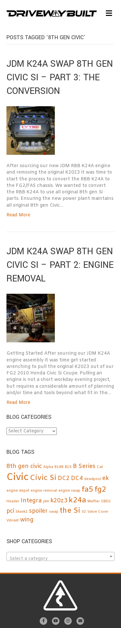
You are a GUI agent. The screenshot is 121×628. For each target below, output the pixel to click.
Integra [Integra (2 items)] (31, 501)
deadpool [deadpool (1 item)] (92, 479)
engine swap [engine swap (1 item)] (69, 490)
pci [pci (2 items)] (10, 511)
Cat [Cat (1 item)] (100, 467)
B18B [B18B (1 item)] (59, 467)
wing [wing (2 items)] (27, 520)
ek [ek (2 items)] (105, 478)
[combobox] (60, 556)
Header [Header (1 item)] (12, 501)
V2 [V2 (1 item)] (84, 511)
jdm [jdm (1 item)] (46, 501)
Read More (18, 215)
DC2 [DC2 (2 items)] (64, 478)
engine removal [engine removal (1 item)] (44, 490)
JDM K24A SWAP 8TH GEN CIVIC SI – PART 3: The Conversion (59, 77)
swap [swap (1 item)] (53, 511)
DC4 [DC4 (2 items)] (77, 478)
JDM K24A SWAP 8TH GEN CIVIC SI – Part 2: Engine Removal (60, 265)
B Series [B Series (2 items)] (84, 466)
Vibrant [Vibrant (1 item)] (12, 520)
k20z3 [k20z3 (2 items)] (58, 501)
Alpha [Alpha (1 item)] (48, 467)
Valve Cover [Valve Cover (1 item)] (97, 511)
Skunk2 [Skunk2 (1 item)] (21, 511)
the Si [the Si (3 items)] (70, 511)
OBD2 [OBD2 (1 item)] (106, 501)
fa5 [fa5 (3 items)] (87, 490)
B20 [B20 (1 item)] (68, 467)
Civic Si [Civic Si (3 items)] (43, 478)
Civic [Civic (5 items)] (17, 477)
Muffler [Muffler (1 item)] (93, 501)
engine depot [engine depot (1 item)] (17, 490)
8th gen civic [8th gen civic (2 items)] (24, 466)
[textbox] (60, 559)
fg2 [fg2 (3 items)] (100, 490)
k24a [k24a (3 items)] (77, 500)
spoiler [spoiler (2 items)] (38, 511)
